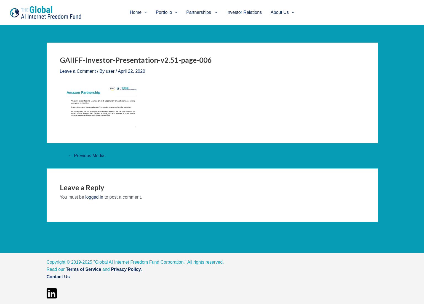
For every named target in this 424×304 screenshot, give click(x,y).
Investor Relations (244, 12)
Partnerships (202, 12)
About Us (282, 12)
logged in (94, 197)
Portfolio (166, 12)
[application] (144, 12)
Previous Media (86, 156)
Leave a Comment (78, 71)
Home (138, 12)
